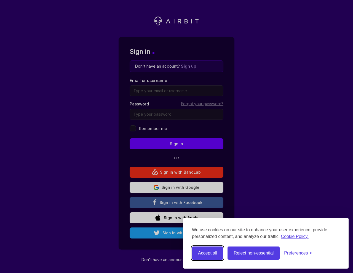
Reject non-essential (254, 253)
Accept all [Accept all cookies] (207, 253)
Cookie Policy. (295, 236)
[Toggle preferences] (298, 253)
